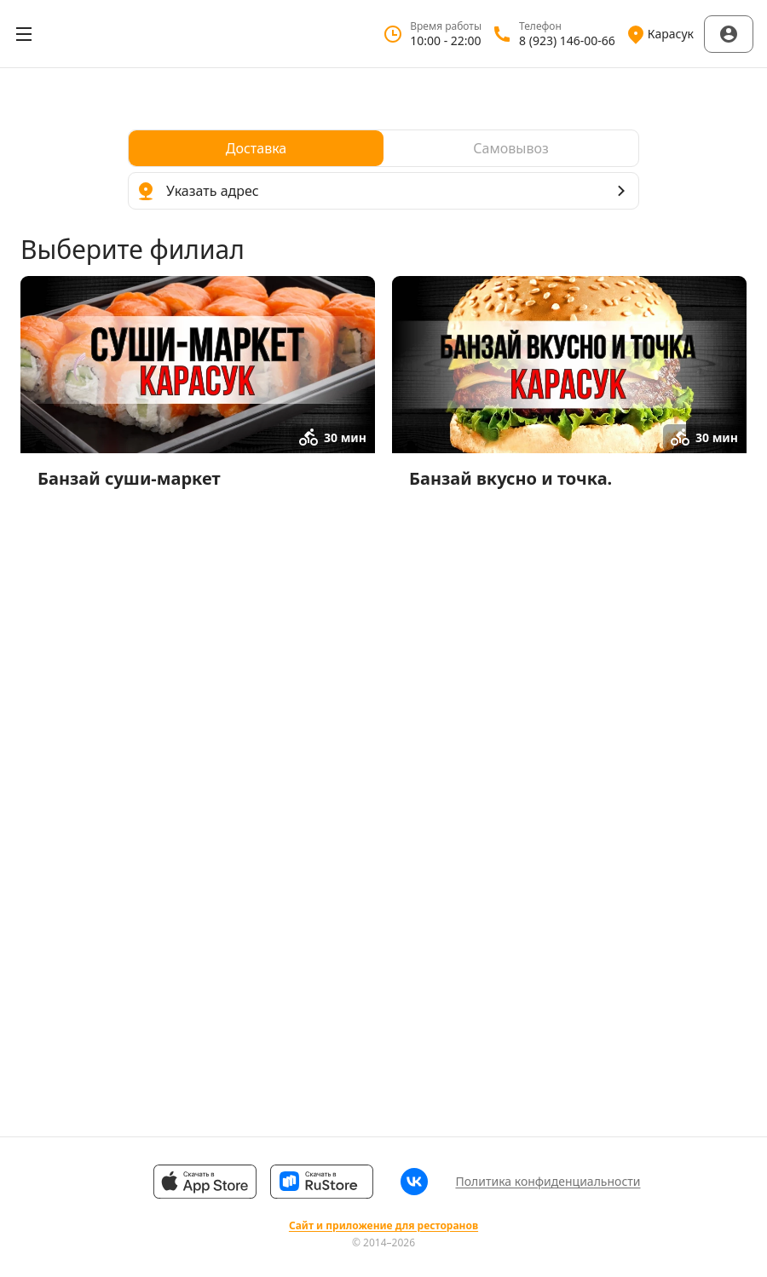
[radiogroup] (383, 148)
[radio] (256, 148)
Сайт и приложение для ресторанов (383, 1226)
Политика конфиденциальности (547, 1181)
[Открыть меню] (24, 34)
